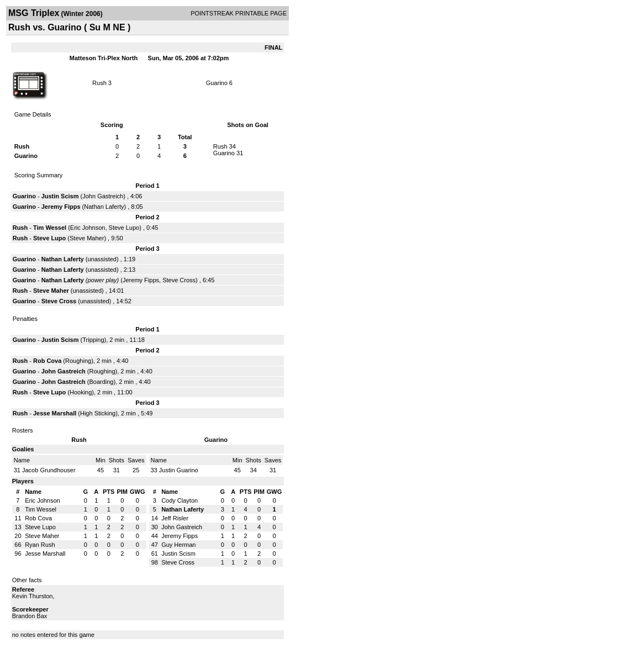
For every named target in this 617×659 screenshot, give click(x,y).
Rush (99, 83)
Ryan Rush (40, 544)
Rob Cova (47, 360)
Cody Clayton (179, 500)
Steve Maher (87, 238)
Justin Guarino (178, 470)
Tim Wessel (49, 227)
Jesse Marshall (54, 413)
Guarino (217, 83)
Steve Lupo (124, 227)
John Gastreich (102, 196)
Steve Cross (179, 280)
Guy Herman (178, 544)
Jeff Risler (174, 518)
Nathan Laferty (104, 206)
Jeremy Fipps (61, 206)
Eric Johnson (88, 227)
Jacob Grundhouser (49, 470)
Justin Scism (60, 196)
